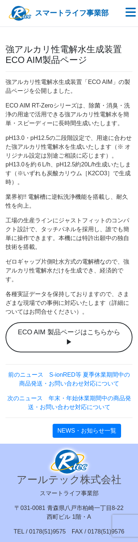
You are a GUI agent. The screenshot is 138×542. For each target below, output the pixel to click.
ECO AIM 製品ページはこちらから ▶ (69, 337)
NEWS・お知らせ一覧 (86, 430)
